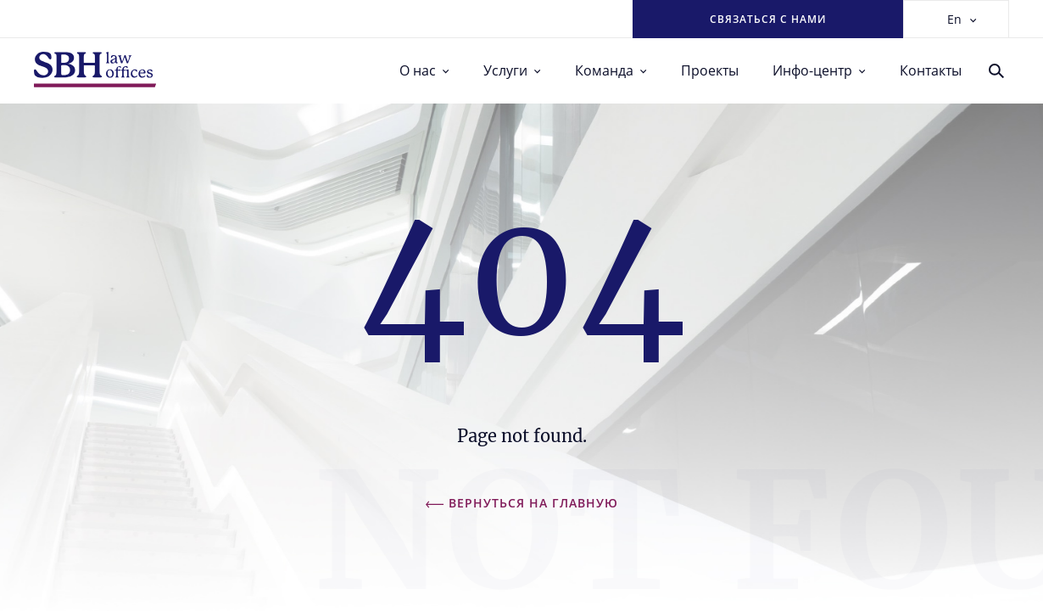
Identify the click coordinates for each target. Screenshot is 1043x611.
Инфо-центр (819, 70)
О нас (424, 70)
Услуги (512, 70)
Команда (611, 70)
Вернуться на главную (522, 503)
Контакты (931, 70)
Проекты (710, 70)
